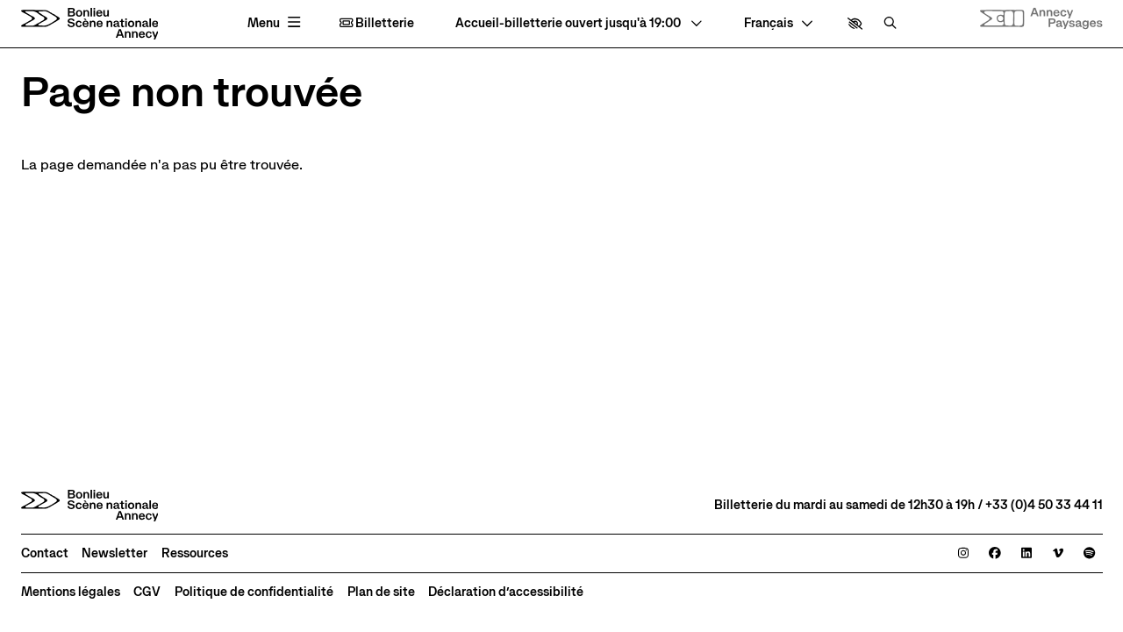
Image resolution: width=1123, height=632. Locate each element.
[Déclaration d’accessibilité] (505, 592)
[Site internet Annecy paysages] (1041, 19)
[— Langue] (778, 24)
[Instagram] (963, 554)
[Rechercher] (890, 24)
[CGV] (147, 592)
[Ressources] (194, 554)
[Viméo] (1058, 554)
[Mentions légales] (70, 592)
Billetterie (377, 24)
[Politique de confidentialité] (254, 592)
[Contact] (44, 554)
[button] (855, 24)
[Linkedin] (1026, 554)
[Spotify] (1089, 554)
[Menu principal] (276, 23)
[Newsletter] (114, 554)
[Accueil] (90, 24)
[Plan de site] (381, 592)
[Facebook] (995, 554)
